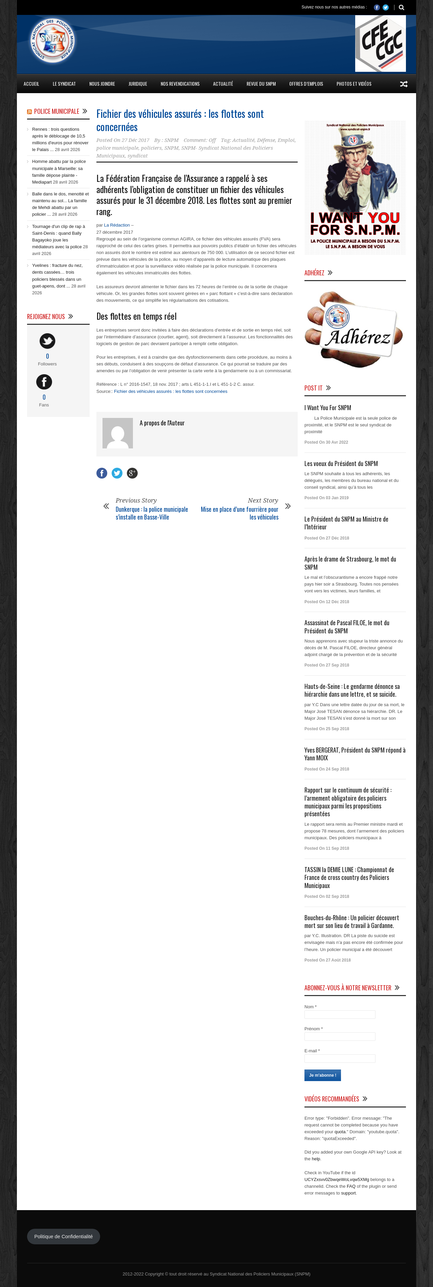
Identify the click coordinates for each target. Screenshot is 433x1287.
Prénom (313, 1028)
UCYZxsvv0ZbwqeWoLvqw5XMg (336, 1179)
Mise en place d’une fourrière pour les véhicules (239, 513)
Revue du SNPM (261, 83)
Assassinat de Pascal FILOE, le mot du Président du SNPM (346, 626)
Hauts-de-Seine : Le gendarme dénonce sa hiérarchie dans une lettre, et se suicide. (352, 690)
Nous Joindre (102, 83)
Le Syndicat (64, 83)
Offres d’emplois (306, 83)
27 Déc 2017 (135, 140)
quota (340, 1131)
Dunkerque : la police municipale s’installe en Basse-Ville (152, 513)
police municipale (117, 148)
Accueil (31, 83)
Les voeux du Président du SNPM (341, 463)
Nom (310, 1006)
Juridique (138, 83)
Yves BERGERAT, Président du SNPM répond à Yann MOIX (355, 753)
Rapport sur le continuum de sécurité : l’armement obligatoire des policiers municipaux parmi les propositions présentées (347, 801)
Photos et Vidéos (354, 83)
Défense (266, 140)
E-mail (312, 1050)
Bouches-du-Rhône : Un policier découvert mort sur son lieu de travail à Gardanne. (351, 921)
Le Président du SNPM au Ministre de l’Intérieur (346, 522)
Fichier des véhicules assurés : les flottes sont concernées (180, 120)
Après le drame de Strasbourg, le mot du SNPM (350, 562)
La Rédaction (117, 225)
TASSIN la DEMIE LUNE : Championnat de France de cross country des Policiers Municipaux (349, 877)
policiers (151, 148)
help (316, 1158)
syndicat (138, 156)
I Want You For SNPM (327, 407)
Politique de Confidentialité (63, 1236)
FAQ (351, 1186)
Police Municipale (56, 111)
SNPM (171, 140)
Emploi (286, 140)
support (348, 1193)
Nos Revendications (180, 83)
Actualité (223, 83)
